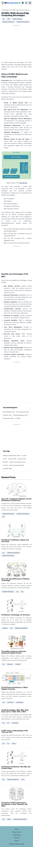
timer (13, 743)
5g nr (9, 819)
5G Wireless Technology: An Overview (15, 615)
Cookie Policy (16, 835)
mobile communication (23, 21)
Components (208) (8, 418)
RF (10, 2)
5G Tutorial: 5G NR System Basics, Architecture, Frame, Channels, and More (14, 804)
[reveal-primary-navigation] (30, 2)
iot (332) (23, 455)
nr (8, 723)
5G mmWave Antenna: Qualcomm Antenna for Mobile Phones (13, 652)
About (16, 829)
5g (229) (5, 462)
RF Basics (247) (7, 415)
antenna (18, 664)
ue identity (15, 723)
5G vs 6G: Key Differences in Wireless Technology (15, 579)
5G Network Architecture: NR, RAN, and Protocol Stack (15, 767)
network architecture (8, 21)
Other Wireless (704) (9, 412)
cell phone (10, 702)
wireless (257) (12, 459)
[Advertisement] (16, 43)
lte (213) (5, 465)
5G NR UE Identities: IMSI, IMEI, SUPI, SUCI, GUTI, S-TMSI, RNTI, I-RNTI (15, 711)
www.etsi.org (23, 183)
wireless (5, 628)
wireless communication (20, 819)
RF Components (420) (22, 412)
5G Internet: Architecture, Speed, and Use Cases (15, 540)
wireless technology (8, 591)
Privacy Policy (16, 832)
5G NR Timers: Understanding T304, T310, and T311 (14, 731)
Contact (16, 840)
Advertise (16, 838)
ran (23, 779)
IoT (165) (17, 418)
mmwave (10, 664)
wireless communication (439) (11, 455)
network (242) (22, 459)
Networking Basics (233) (20, 415)
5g (3, 19)
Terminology (5, 10)
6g (22, 591)
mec (9, 19)
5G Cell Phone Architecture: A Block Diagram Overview (14, 688)
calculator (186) (7, 468)
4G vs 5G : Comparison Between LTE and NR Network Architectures (16, 499)
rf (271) (5, 459)
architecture (19, 702)
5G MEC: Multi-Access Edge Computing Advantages (21, 10)
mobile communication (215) (17, 462)
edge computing (17, 19)
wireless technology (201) (16, 465)
